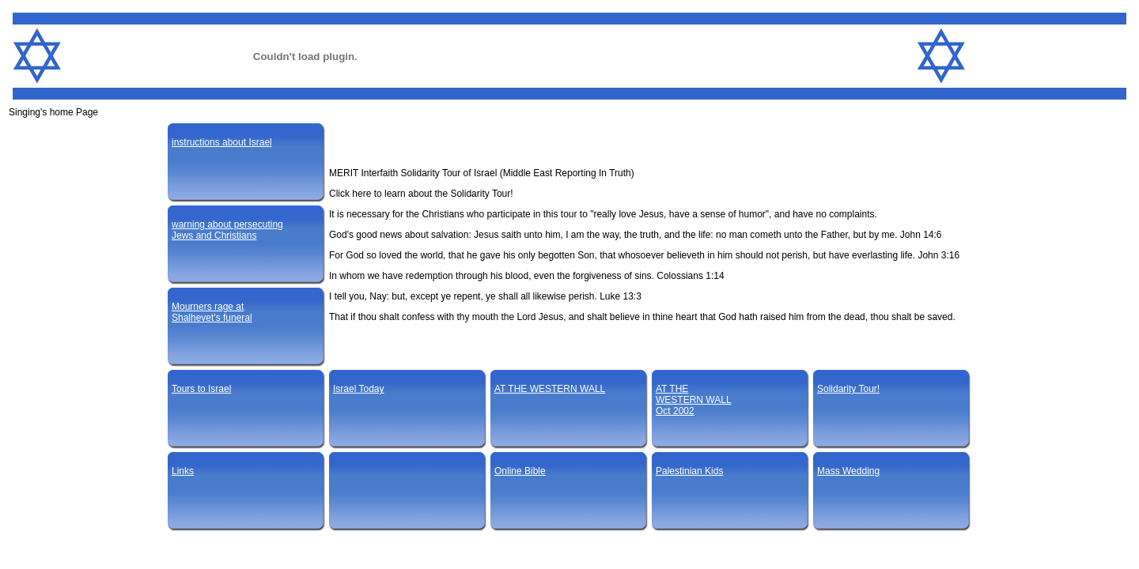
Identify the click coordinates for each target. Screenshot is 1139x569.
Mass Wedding (848, 471)
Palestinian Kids (689, 471)
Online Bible (520, 471)
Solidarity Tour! (848, 388)
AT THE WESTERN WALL (549, 388)
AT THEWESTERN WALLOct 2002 (694, 399)
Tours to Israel (201, 388)
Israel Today (358, 388)
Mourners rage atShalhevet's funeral (212, 312)
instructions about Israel (222, 142)
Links (183, 471)
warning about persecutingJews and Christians (227, 230)
